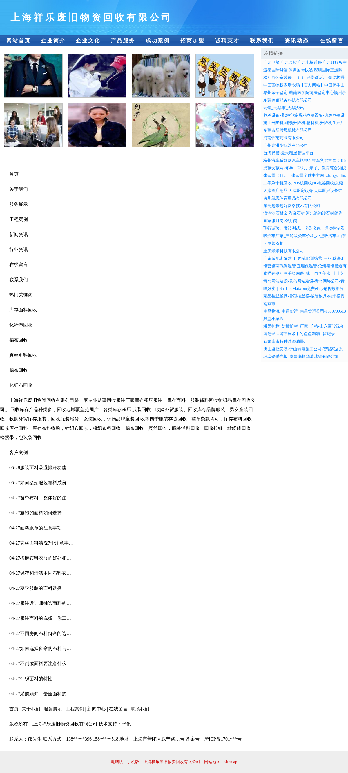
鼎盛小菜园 (273, 319)
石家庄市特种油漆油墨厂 (285, 341)
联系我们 (262, 40)
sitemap (230, 762)
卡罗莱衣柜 (273, 243)
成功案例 (158, 40)
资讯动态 (297, 40)
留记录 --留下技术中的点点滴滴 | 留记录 (299, 334)
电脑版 (117, 762)
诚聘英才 (227, 40)
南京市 (269, 304)
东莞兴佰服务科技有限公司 (287, 100)
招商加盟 (192, 40)
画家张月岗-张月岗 (280, 221)
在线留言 (332, 40)
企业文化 (88, 40)
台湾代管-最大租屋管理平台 (288, 153)
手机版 (133, 762)
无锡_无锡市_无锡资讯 (283, 108)
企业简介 (53, 40)
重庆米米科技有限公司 (283, 251)
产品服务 (123, 40)
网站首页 (18, 40)
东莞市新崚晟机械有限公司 (287, 130)
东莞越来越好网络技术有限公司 (291, 206)
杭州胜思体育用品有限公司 (287, 198)
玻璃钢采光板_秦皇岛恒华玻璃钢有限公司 (300, 356)
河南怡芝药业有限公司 (283, 138)
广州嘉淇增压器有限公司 (285, 145)
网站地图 (212, 762)
